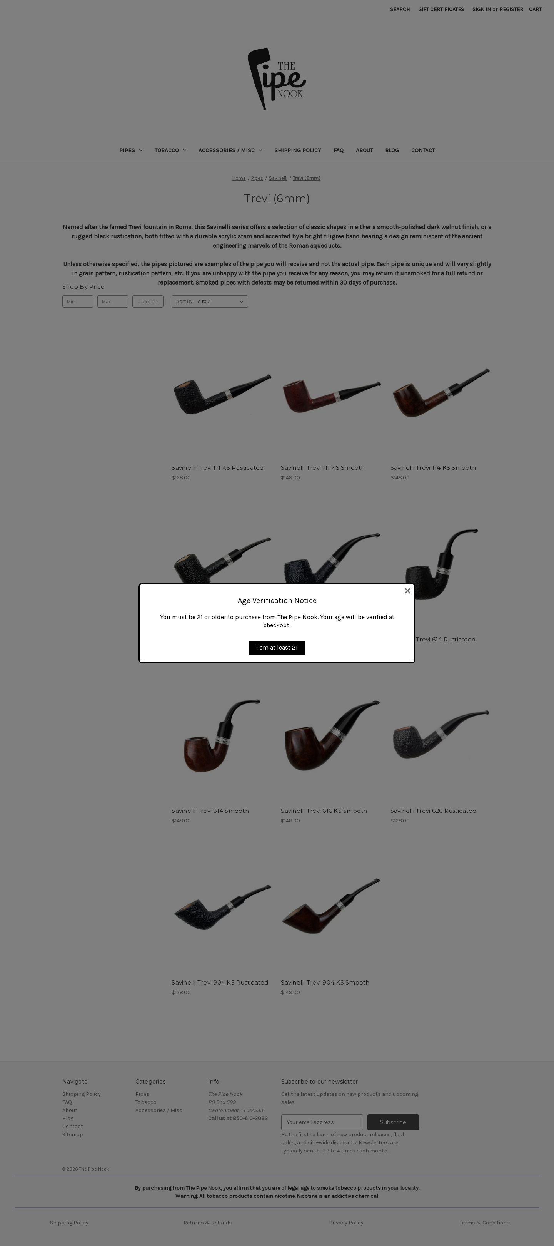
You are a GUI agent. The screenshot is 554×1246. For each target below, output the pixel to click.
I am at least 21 (277, 647)
